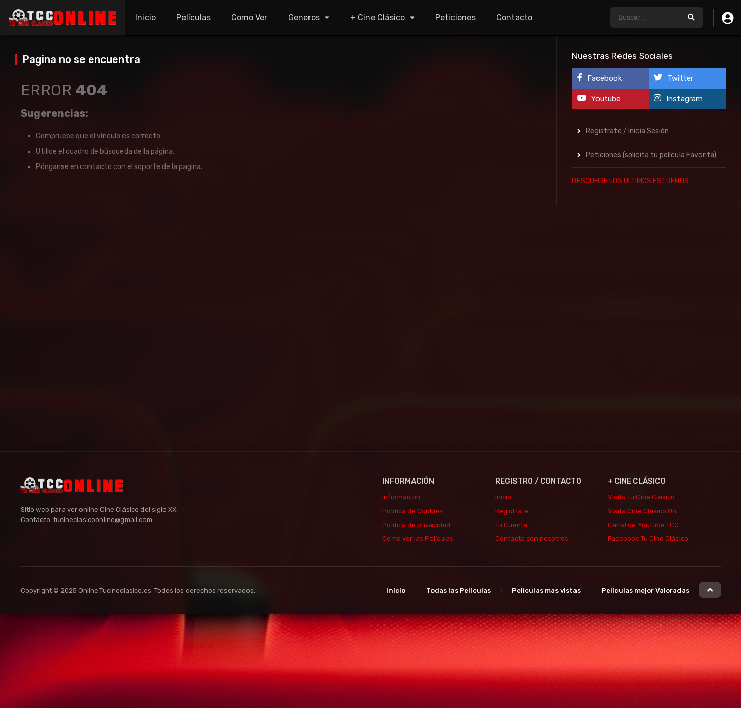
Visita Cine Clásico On (642, 511)
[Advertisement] (649, 349)
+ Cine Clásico (377, 18)
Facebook (599, 78)
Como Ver (249, 18)
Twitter (673, 78)
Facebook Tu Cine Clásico (648, 539)
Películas (193, 18)
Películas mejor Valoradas (645, 590)
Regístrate (511, 511)
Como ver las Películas (418, 539)
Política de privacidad (416, 525)
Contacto (514, 18)
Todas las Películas (458, 590)
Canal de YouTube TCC (643, 525)
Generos (304, 18)
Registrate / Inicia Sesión (627, 131)
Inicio (145, 18)
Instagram (678, 98)
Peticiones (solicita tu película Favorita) (651, 155)
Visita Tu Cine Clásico (641, 497)
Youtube (599, 98)
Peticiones (455, 18)
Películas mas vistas (546, 590)
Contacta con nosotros (531, 539)
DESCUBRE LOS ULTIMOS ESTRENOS (630, 181)
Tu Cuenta (511, 525)
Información (401, 497)
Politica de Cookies (412, 511)
